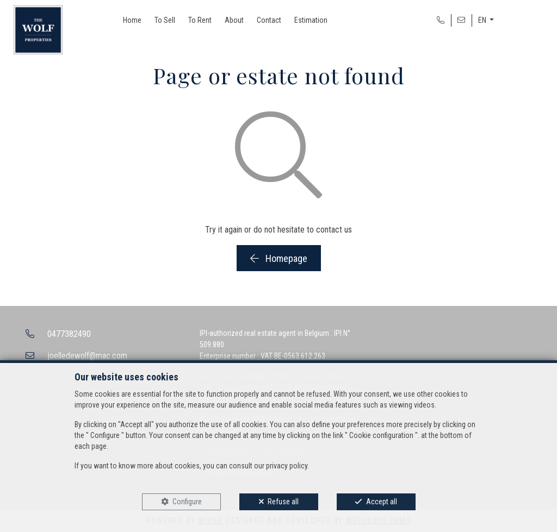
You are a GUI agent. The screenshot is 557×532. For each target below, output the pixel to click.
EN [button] (483, 20)
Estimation (310, 20)
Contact (269, 20)
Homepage (278, 258)
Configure (187, 501)
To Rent (200, 20)
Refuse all (283, 501)
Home (132, 20)
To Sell (164, 20)
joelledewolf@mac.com (87, 356)
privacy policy (286, 465)
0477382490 (69, 334)
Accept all (381, 501)
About (234, 20)
